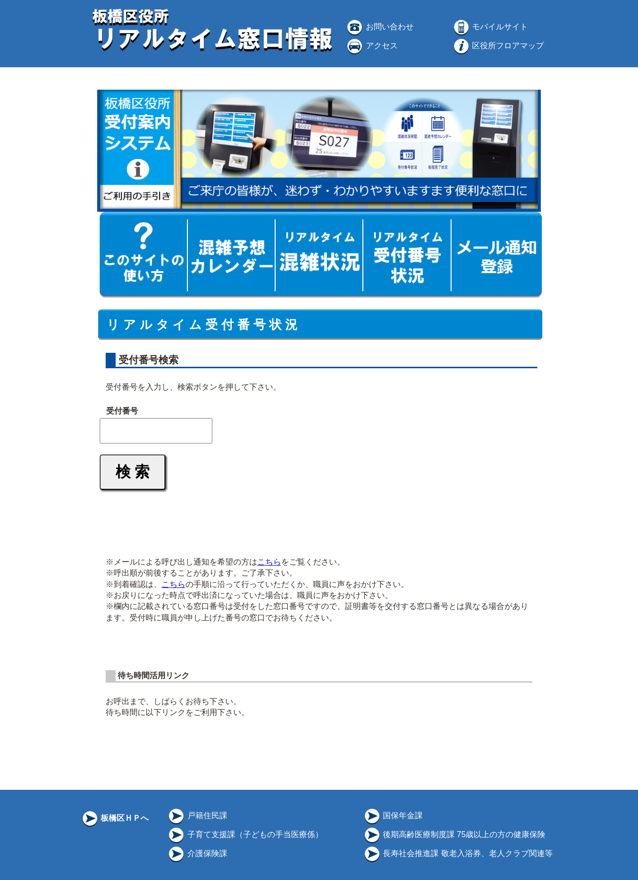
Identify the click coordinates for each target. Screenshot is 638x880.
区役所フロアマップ (498, 45)
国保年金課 (393, 815)
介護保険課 (197, 853)
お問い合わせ (379, 26)
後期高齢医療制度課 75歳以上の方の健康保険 (454, 834)
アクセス (371, 45)
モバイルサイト (490, 26)
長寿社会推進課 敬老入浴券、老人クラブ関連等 (458, 853)
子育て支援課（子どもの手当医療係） (244, 834)
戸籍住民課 (197, 815)
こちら (269, 562)
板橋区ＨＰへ (115, 818)
